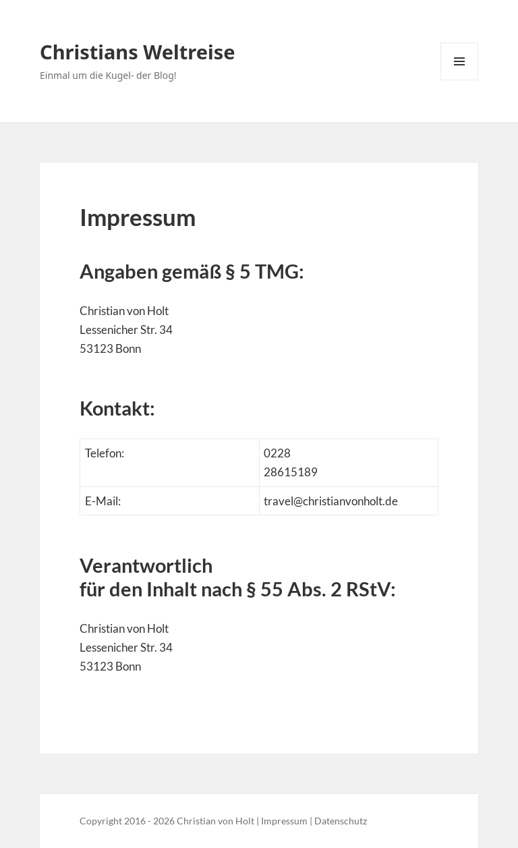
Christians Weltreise (137, 51)
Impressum (284, 820)
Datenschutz (340, 820)
